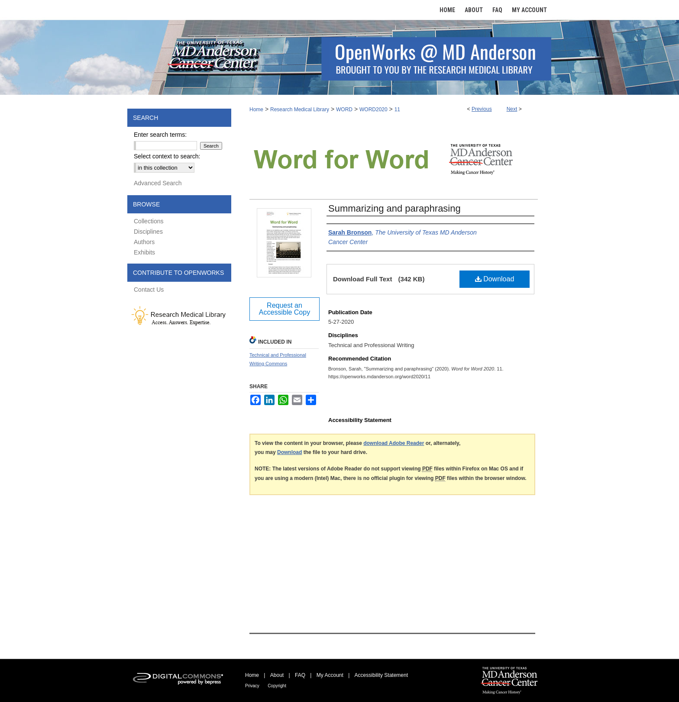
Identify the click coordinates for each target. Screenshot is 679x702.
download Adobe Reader (393, 443)
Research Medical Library (299, 109)
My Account (330, 675)
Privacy (252, 685)
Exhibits (144, 252)
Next (512, 109)
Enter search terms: (160, 134)
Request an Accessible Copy (284, 309)
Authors (144, 241)
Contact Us (149, 289)
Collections (148, 221)
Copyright (277, 685)
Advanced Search (158, 183)
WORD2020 (373, 109)
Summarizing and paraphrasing (394, 208)
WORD (344, 109)
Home (256, 109)
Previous (482, 109)
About (277, 675)
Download (494, 279)
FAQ (300, 675)
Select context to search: (167, 156)
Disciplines (148, 231)
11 (397, 109)
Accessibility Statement (381, 675)
